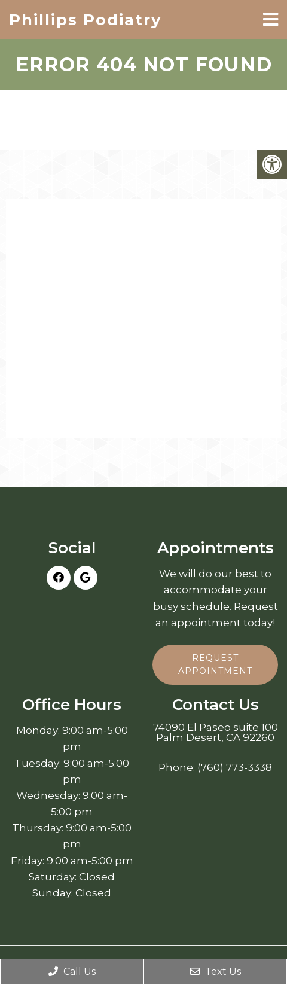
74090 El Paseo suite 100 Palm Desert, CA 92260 (215, 732)
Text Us (215, 971)
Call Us (72, 971)
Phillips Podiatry (85, 19)
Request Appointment (215, 664)
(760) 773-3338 (234, 768)
